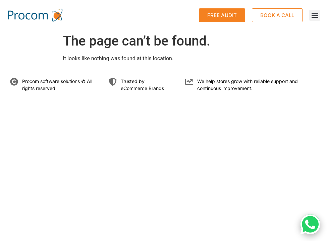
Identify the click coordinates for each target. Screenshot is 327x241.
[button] (314, 15)
